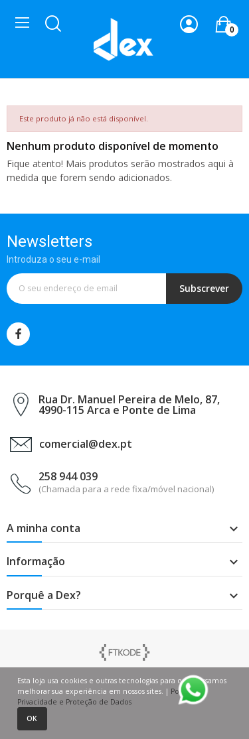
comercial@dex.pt (85, 444)
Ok (32, 718)
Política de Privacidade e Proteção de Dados (112, 696)
